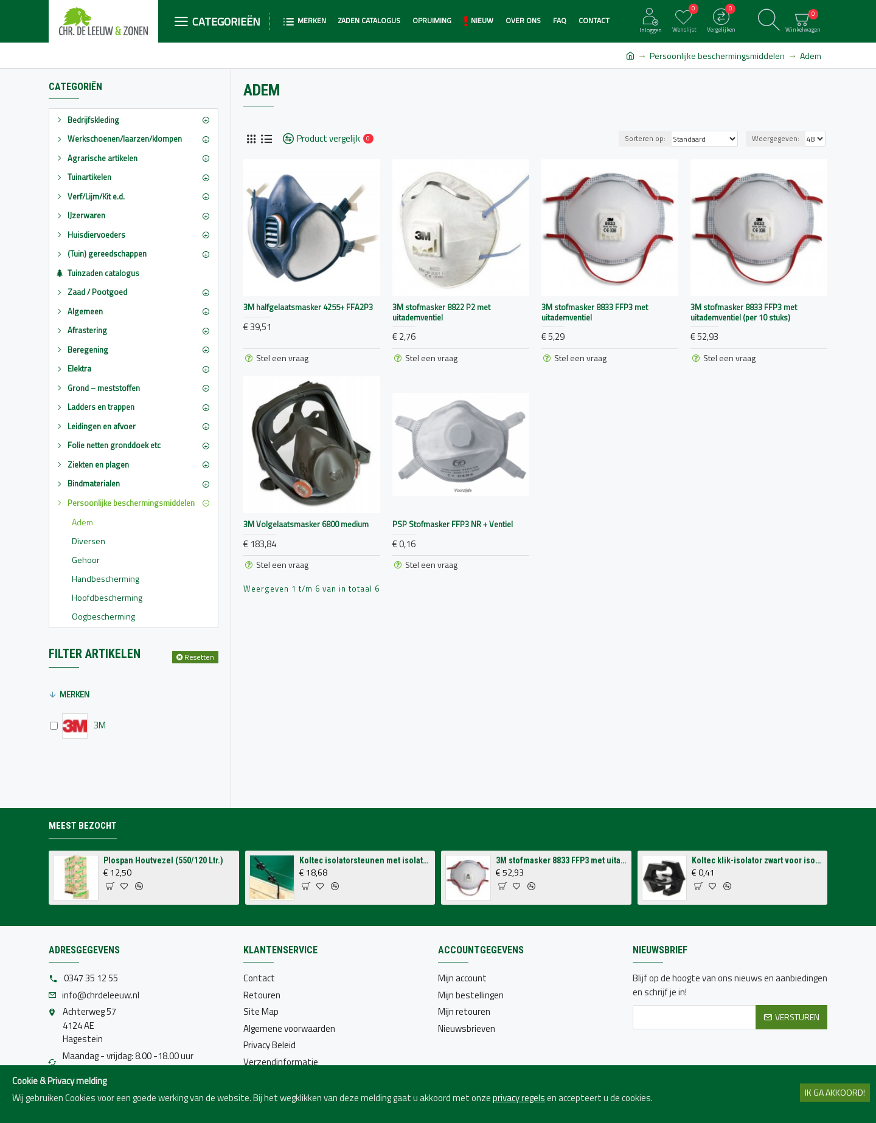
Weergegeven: (775, 138)
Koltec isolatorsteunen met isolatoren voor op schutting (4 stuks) (365, 860)
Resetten (199, 657)
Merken (74, 694)
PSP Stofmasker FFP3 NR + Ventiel (452, 524)
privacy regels (519, 1098)
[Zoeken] (769, 21)
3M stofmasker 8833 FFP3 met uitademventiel (594, 312)
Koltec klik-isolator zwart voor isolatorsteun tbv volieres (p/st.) (757, 860)
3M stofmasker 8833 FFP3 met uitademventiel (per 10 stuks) (743, 312)
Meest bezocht (83, 825)
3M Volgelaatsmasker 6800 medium (306, 524)
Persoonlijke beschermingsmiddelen (717, 55)
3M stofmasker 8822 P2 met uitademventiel (441, 312)
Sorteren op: (645, 138)
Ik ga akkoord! (835, 1092)
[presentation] (725, 1059)
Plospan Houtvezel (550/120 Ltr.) (163, 860)
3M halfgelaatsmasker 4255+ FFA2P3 (308, 307)
